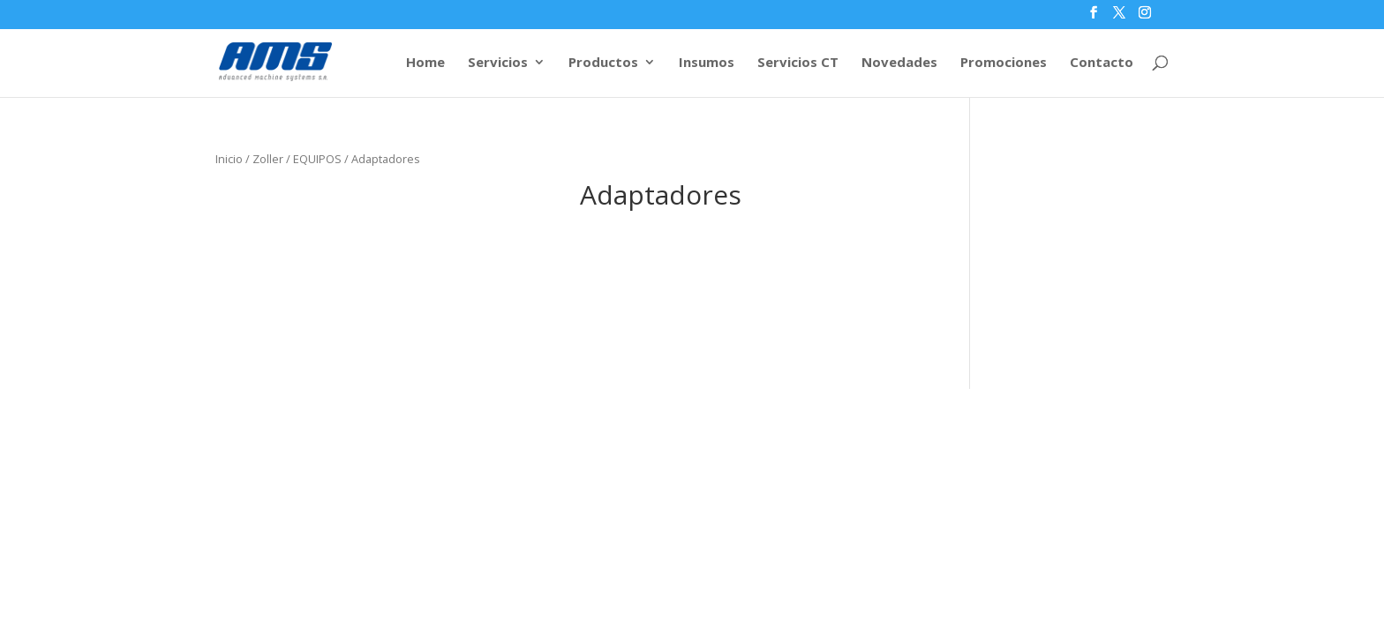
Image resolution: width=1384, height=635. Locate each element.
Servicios (498, 63)
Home (425, 63)
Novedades (899, 63)
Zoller (267, 159)
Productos (603, 63)
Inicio (229, 159)
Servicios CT (798, 63)
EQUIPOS (317, 159)
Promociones (1003, 63)
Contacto (1101, 63)
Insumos (706, 63)
